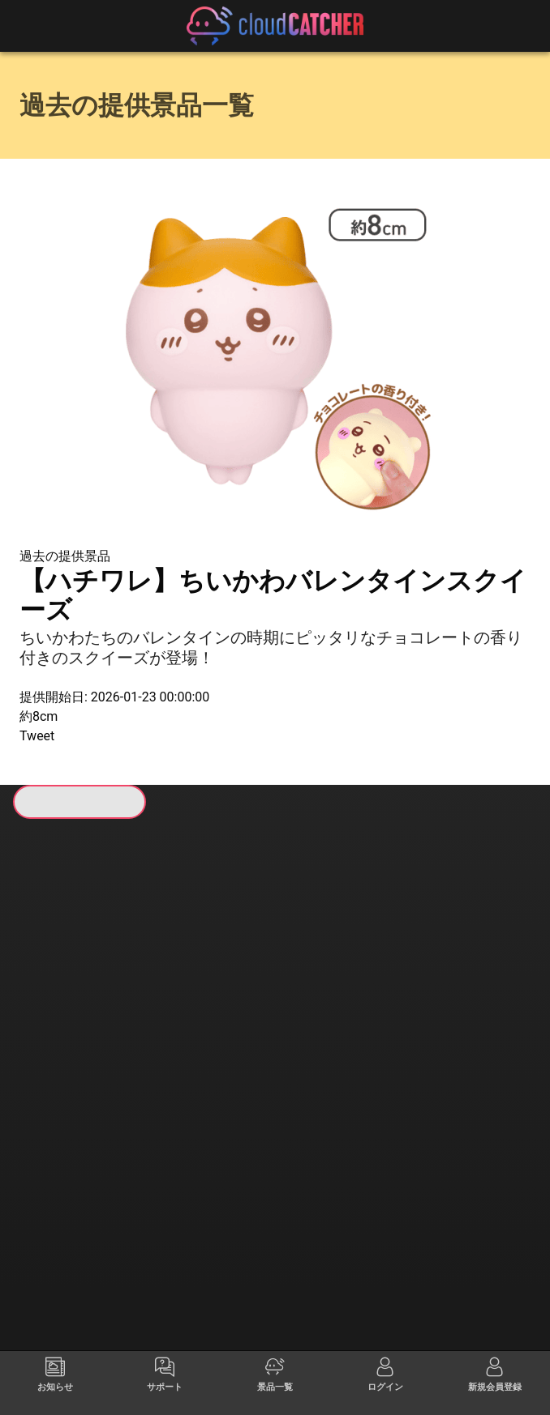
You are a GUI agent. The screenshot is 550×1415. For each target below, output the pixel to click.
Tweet (36, 736)
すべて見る (72, 1028)
